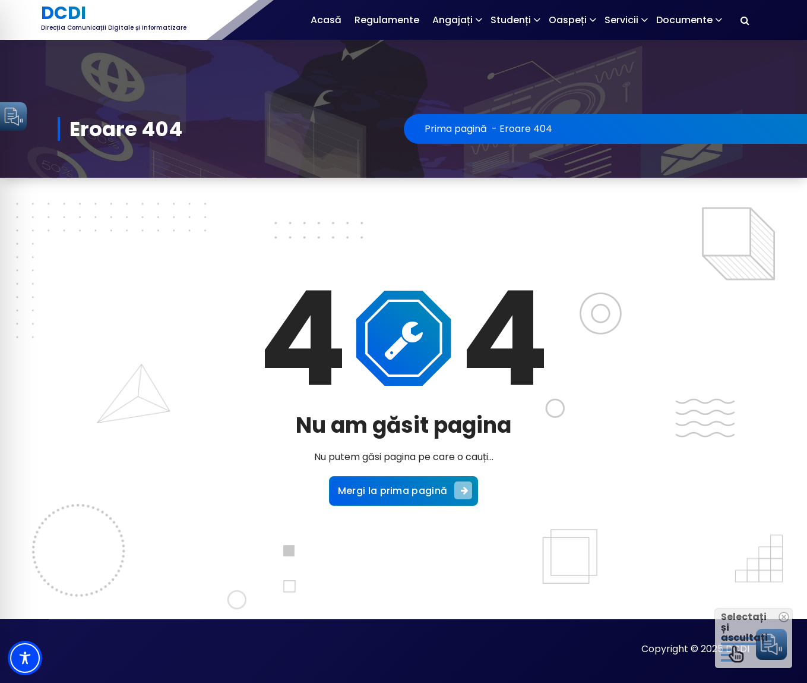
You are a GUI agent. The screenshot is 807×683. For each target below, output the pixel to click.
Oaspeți (568, 20)
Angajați (452, 20)
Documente (684, 20)
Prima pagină (456, 129)
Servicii (621, 20)
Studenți (510, 20)
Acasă (326, 20)
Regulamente (387, 20)
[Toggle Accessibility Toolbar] (25, 658)
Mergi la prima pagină (405, 490)
